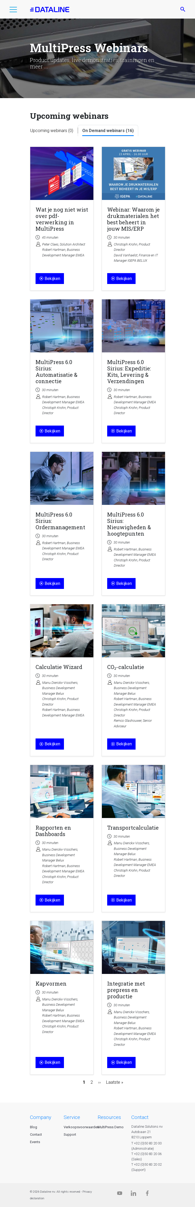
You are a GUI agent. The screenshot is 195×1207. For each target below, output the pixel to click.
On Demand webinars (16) (108, 130)
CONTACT (140, 1117)
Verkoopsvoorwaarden (81, 1127)
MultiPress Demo (111, 1127)
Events (35, 1142)
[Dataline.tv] (120, 1194)
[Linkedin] (133, 1194)
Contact (36, 1134)
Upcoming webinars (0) (51, 130)
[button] (13, 10)
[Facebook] (147, 1194)
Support (70, 1134)
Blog (33, 1127)
